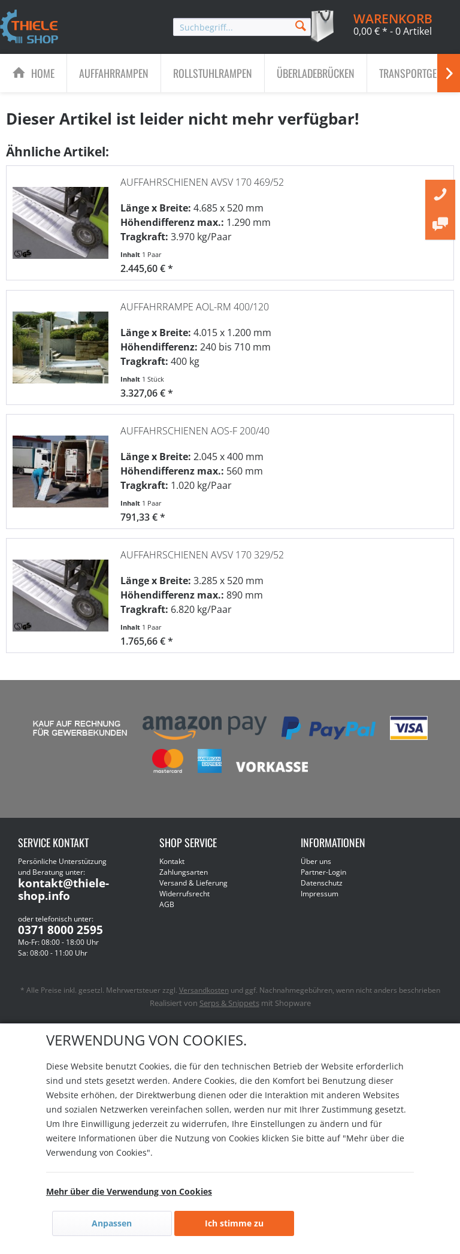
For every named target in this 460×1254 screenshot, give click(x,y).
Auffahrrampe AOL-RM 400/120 (194, 306)
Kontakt (171, 861)
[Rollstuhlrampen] (212, 73)
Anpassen (112, 1223)
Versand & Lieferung (193, 883)
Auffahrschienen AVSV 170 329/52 (202, 554)
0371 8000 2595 (60, 930)
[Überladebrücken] (316, 73)
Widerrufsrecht (184, 894)
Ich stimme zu (234, 1223)
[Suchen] (300, 24)
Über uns (316, 861)
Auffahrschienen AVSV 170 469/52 (202, 182)
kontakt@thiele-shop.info (63, 889)
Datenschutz (322, 883)
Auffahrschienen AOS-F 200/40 (195, 430)
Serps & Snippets (229, 1003)
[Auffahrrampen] (114, 73)
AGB (166, 904)
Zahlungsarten (183, 872)
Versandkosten (204, 990)
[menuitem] (242, 27)
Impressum (319, 894)
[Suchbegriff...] (242, 27)
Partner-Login (323, 872)
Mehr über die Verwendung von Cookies (129, 1191)
